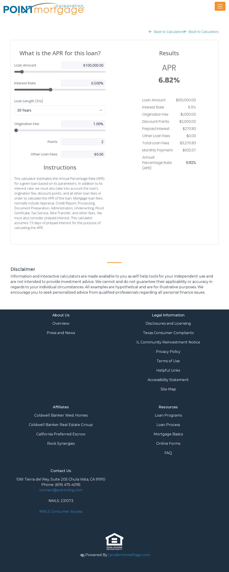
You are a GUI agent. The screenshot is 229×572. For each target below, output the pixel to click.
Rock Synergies (61, 443)
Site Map (168, 389)
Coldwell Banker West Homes (61, 415)
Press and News (61, 333)
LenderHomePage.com (129, 555)
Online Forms (168, 443)
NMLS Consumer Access (60, 511)
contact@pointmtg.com (61, 490)
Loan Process (168, 425)
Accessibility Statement (168, 380)
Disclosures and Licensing (168, 323)
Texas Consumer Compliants (168, 333)
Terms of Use (168, 361)
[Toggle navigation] (220, 6)
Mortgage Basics (168, 434)
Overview (60, 323)
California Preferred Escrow (60, 434)
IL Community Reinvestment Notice (168, 342)
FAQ (168, 453)
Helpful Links (168, 370)
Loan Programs (168, 415)
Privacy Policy (168, 352)
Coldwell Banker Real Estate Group (61, 425)
